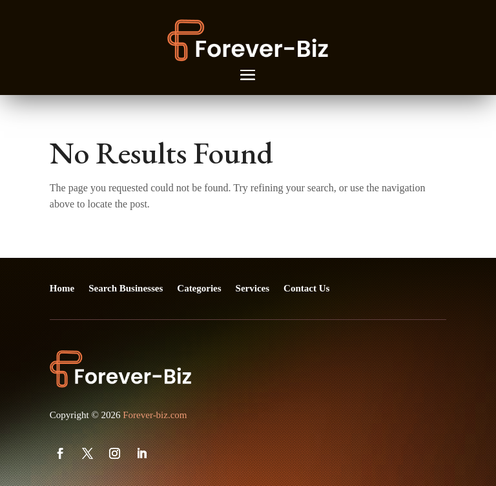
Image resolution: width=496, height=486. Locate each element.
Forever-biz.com (155, 415)
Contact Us (306, 288)
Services (252, 288)
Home (62, 288)
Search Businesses (125, 288)
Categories (199, 288)
